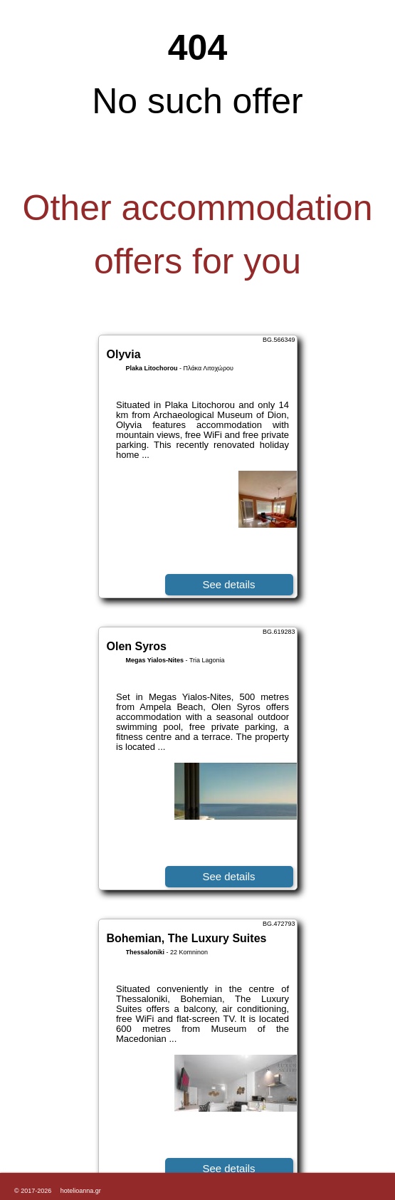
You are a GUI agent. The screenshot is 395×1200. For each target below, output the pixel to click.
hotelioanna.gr (80, 1190)
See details (228, 584)
